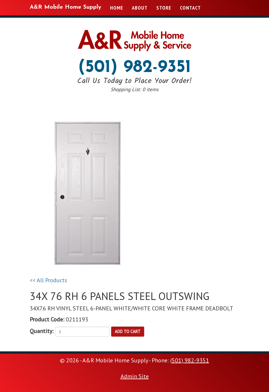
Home (116, 7)
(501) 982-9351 (134, 67)
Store (163, 7)
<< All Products (48, 280)
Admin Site (135, 376)
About (140, 7)
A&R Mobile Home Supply (65, 7)
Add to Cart (128, 331)
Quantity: (42, 331)
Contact (190, 7)
